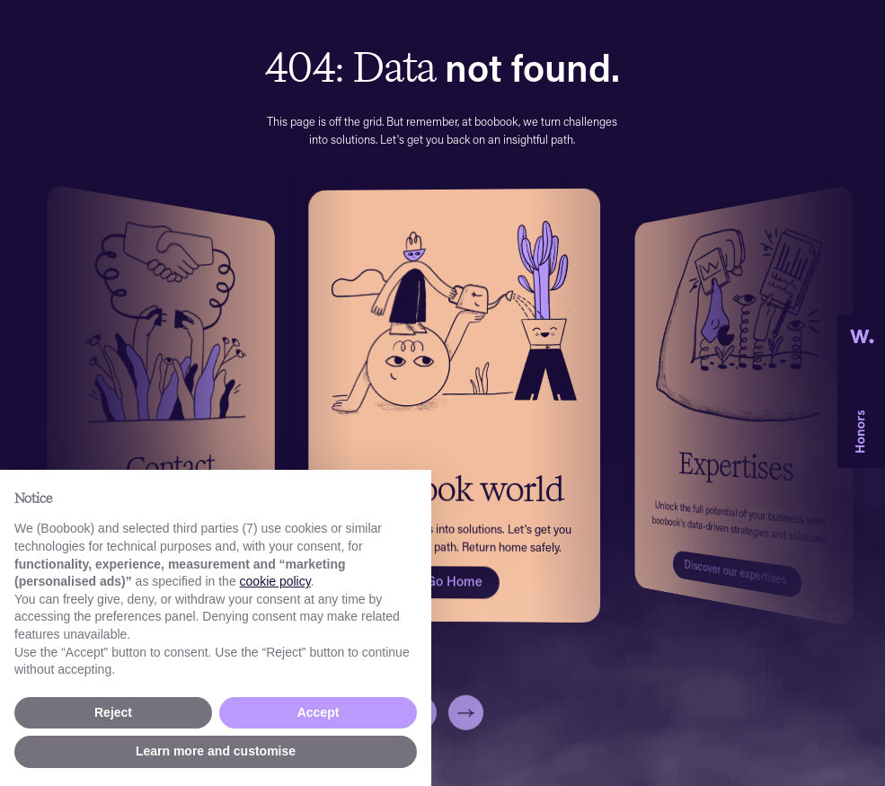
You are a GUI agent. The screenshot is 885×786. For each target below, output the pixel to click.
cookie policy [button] (275, 581)
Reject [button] (113, 712)
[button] (465, 729)
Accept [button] (318, 712)
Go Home (454, 580)
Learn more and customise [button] (216, 751)
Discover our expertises (735, 571)
